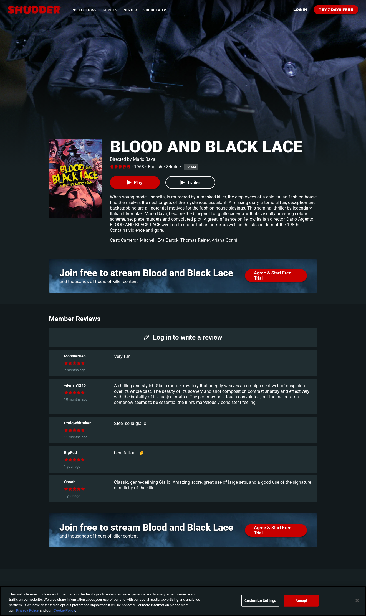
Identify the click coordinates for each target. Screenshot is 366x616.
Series (130, 10)
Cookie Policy (64, 610)
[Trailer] (190, 182)
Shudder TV (154, 10)
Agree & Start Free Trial (272, 275)
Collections (84, 10)
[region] (183, 601)
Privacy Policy (27, 610)
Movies (110, 10)
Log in (300, 10)
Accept (301, 601)
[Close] (357, 600)
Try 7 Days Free (336, 10)
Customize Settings (260, 601)
